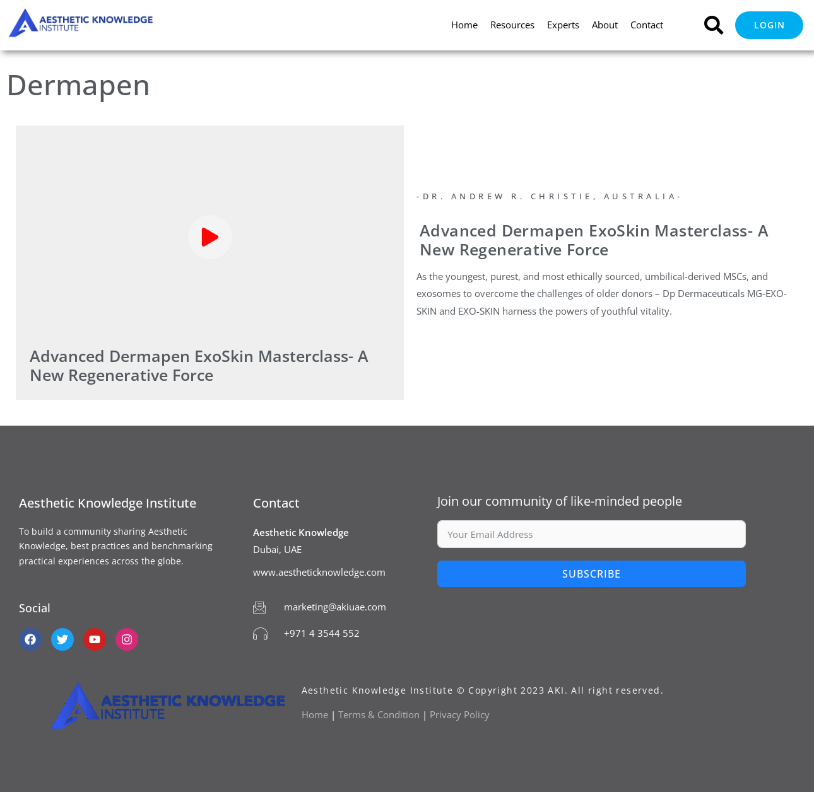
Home (464, 24)
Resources (512, 24)
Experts (563, 24)
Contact (646, 24)
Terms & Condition (379, 714)
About (605, 24)
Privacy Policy (461, 714)
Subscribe (591, 574)
